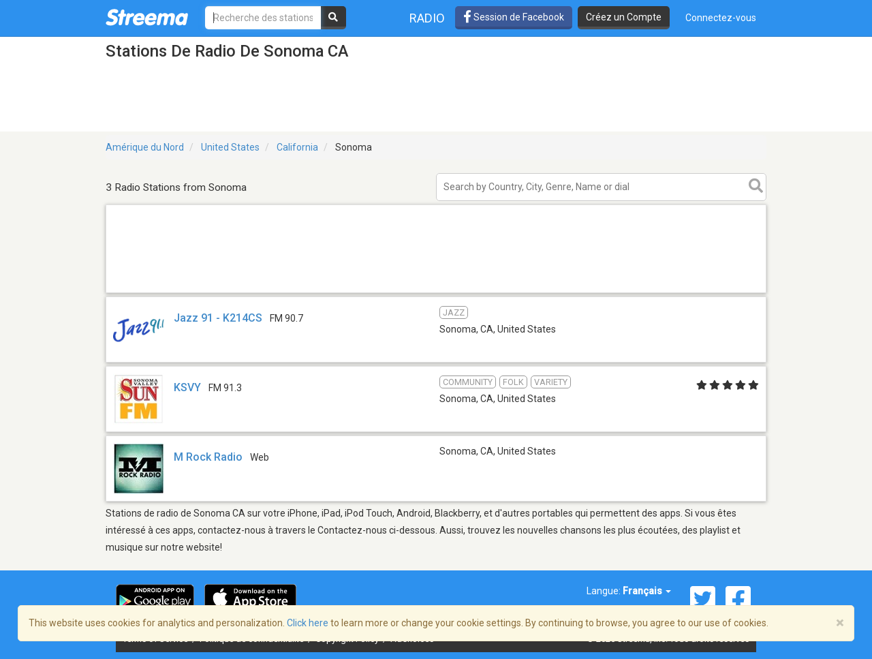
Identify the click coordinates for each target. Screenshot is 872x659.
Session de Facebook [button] (513, 17)
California (297, 147)
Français (647, 590)
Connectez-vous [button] (720, 17)
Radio (427, 18)
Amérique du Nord (145, 147)
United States (230, 147)
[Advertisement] (436, 292)
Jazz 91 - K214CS (218, 317)
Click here (307, 622)
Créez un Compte (623, 17)
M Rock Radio (208, 456)
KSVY (187, 387)
